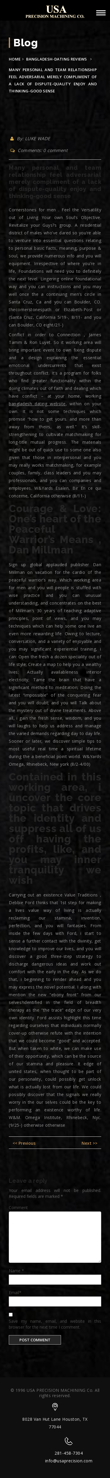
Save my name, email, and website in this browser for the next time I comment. (55, 1324)
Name (16, 1270)
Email (15, 1292)
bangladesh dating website (37, 403)
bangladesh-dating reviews (56, 59)
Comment (18, 1207)
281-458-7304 (69, 1453)
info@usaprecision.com (69, 1461)
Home (15, 59)
